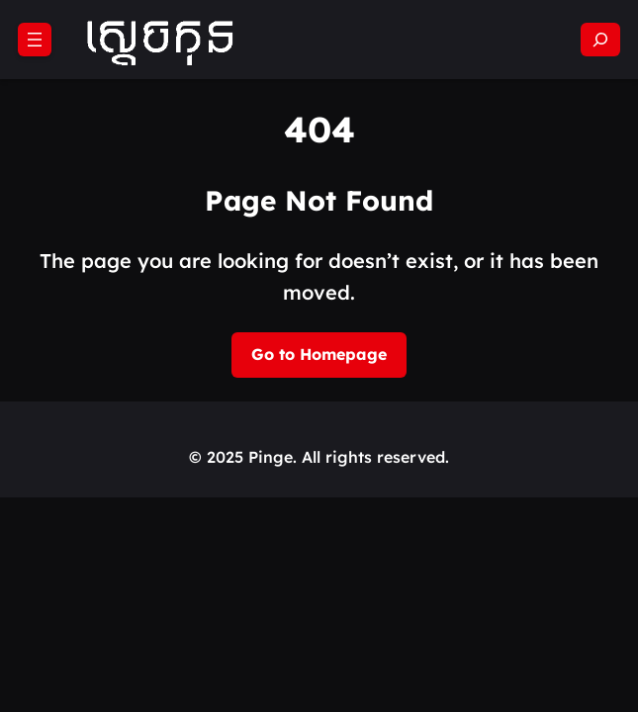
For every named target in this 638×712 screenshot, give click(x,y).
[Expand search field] (600, 39)
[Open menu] (34, 39)
